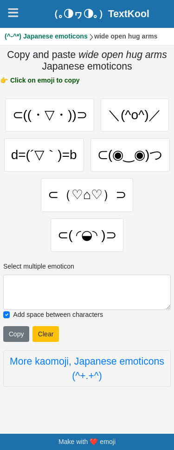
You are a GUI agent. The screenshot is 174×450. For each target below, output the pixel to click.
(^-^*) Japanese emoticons (46, 36)
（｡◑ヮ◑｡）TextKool (99, 13)
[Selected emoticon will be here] (87, 293)
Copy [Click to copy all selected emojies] (16, 335)
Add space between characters (58, 315)
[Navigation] (13, 12)
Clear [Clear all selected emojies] (46, 335)
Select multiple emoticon (38, 267)
